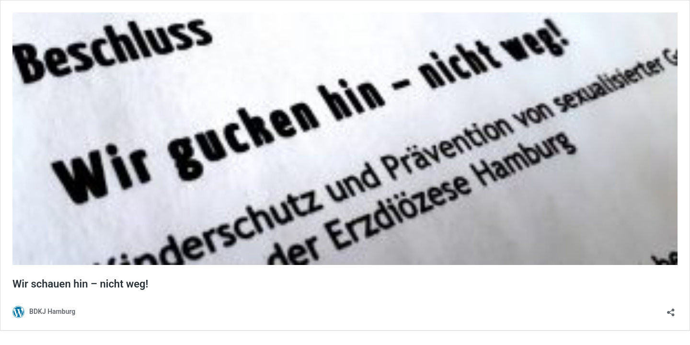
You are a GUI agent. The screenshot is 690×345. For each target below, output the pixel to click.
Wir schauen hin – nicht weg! (80, 284)
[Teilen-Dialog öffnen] (671, 309)
